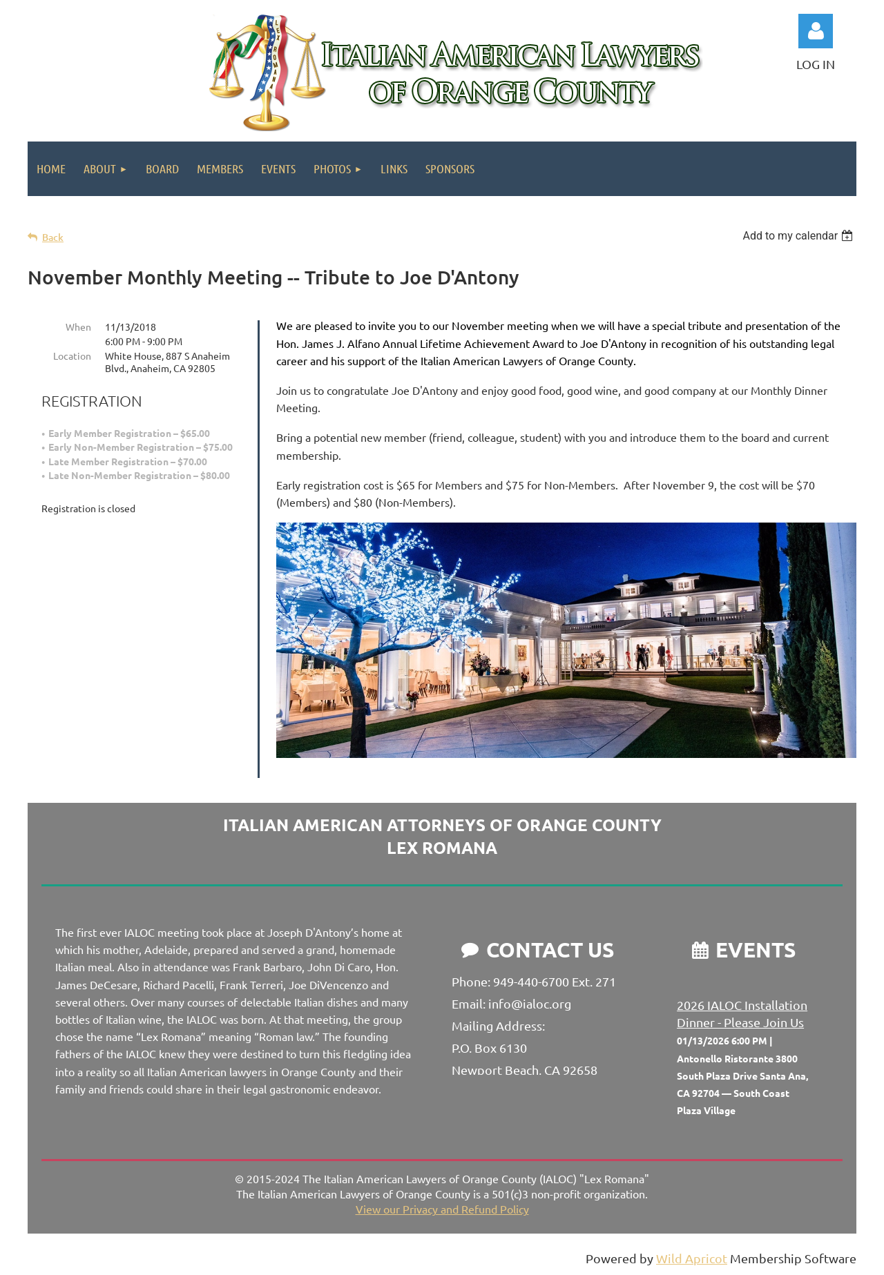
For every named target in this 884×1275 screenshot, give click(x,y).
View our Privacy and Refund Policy (442, 1209)
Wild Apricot (691, 1258)
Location (72, 355)
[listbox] (799, 235)
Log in (815, 31)
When (78, 326)
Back (53, 237)
